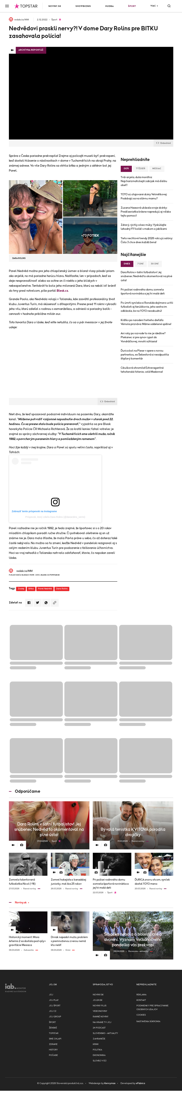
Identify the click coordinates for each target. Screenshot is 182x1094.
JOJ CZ (52, 1011)
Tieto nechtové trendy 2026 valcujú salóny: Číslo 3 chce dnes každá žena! (147, 240)
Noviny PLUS (99, 1006)
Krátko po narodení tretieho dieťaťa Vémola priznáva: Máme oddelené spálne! (146, 322)
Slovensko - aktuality (105, 1033)
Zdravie (53, 1044)
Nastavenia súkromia (148, 1021)
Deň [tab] (126, 168)
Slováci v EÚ (99, 1061)
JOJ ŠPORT (54, 1006)
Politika (97, 1050)
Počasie (53, 1055)
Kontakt (141, 1000)
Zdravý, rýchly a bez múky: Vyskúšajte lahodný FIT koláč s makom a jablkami (144, 227)
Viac (153, 6)
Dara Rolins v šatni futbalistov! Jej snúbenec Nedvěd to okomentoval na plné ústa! (146, 276)
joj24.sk (97, 1000)
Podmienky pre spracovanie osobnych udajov (152, 1008)
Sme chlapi (55, 1039)
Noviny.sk (54, 6)
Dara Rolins (62, 589)
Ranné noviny (100, 1017)
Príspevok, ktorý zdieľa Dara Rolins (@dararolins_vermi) (55, 517)
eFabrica (140, 1083)
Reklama (141, 995)
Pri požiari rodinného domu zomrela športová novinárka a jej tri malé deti (143, 291)
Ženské (53, 1028)
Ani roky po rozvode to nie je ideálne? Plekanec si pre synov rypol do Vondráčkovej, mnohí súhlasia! (143, 337)
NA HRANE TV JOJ (102, 1022)
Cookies (141, 1015)
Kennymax (109, 1083)
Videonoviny (100, 1011)
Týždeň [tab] (140, 168)
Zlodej (21, 589)
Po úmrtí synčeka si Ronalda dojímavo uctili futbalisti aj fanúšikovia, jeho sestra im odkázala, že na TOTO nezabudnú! (147, 306)
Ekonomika (99, 1055)
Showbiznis (83, 6)
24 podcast (99, 1028)
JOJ (51, 995)
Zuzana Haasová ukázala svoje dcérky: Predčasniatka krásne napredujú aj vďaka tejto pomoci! (146, 211)
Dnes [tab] (127, 264)
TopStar (53, 1033)
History (53, 1050)
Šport (132, 6)
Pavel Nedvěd (45, 589)
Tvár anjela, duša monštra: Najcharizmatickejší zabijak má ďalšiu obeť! (144, 181)
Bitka (31, 589)
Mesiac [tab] (156, 168)
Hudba (109, 6)
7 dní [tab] (140, 264)
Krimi (95, 1044)
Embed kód (163, 143)
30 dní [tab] (155, 264)
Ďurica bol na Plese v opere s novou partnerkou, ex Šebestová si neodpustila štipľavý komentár (145, 354)
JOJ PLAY (54, 1000)
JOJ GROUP (55, 1017)
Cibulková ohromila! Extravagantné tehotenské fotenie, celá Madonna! (142, 369)
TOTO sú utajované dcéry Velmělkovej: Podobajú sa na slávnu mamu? (144, 196)
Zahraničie (99, 1039)
